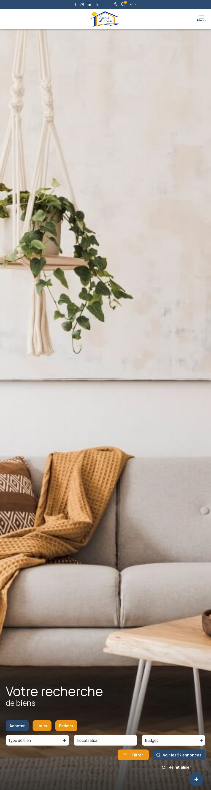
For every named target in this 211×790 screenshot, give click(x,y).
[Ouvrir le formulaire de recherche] (133, 759)
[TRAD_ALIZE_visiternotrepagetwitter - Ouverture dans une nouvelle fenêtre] (97, 4)
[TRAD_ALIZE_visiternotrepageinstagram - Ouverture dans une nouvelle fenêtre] (82, 4)
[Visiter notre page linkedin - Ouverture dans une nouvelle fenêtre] (89, 4)
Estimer (66, 730)
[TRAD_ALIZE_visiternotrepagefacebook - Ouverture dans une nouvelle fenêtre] (75, 4)
